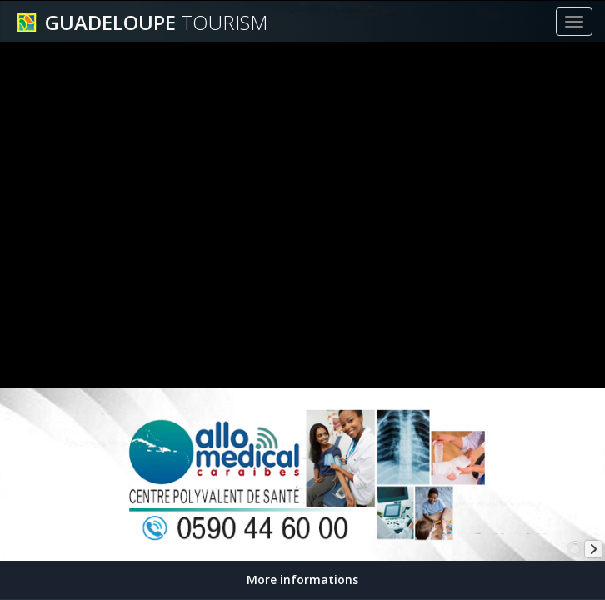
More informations (302, 580)
